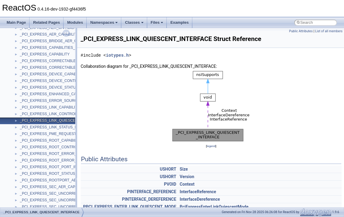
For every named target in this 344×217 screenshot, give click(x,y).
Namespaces (104, 22)
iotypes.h (117, 55)
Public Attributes (301, 31)
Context (187, 184)
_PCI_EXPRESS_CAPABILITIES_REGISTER (57, 48)
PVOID (170, 184)
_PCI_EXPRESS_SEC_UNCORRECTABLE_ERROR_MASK (69, 193)
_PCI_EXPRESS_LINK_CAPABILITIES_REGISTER (62, 107)
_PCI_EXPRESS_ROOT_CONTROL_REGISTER (60, 147)
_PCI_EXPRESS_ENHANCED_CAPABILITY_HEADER (64, 94)
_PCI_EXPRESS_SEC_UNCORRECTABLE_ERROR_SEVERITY (73, 200)
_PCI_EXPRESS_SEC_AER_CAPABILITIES (56, 187)
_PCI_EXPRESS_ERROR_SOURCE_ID (52, 101)
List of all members (328, 31)
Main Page (16, 22)
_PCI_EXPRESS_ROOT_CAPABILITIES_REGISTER (63, 140)
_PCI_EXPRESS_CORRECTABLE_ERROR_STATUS (63, 67)
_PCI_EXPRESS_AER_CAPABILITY (49, 34)
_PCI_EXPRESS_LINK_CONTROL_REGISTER (58, 114)
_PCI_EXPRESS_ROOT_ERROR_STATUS (55, 160)
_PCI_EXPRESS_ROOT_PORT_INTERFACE (57, 167)
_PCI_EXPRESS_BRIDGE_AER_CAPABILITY (57, 41)
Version (187, 176)
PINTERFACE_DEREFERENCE (149, 199)
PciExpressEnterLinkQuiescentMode (214, 206)
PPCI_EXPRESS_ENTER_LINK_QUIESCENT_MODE (129, 206)
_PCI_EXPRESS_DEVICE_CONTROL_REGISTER (61, 81)
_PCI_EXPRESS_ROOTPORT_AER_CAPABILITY (60, 180)
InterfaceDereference (200, 199)
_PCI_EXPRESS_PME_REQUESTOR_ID (53, 134)
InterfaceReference (198, 191)
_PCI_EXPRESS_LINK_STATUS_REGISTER (56, 127)
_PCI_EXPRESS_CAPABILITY (45, 54)
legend (211, 146)
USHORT (168, 169)
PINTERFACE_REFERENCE (151, 191)
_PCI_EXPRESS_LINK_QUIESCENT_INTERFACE (61, 120)
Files (157, 22)
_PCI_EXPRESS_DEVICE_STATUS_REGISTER (59, 87)
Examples (179, 22)
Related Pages (46, 22)
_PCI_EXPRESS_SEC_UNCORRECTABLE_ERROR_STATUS (70, 207)
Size (184, 169)
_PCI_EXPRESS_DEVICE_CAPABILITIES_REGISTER (64, 74)
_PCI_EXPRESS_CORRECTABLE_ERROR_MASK (61, 61)
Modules (75, 22)
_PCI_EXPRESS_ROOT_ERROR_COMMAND (57, 154)
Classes (134, 22)
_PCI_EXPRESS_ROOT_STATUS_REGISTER (58, 173)
